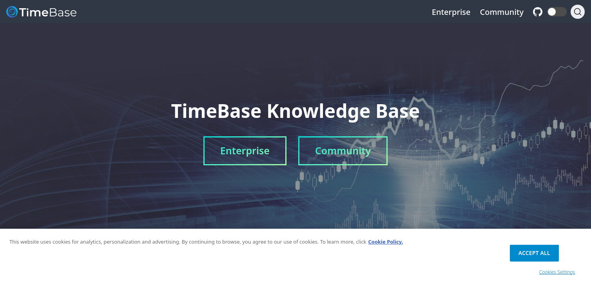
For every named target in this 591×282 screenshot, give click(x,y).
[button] (557, 11)
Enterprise (451, 12)
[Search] (578, 12)
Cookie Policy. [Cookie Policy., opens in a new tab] (385, 243)
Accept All (534, 254)
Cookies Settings (557, 273)
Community (502, 12)
